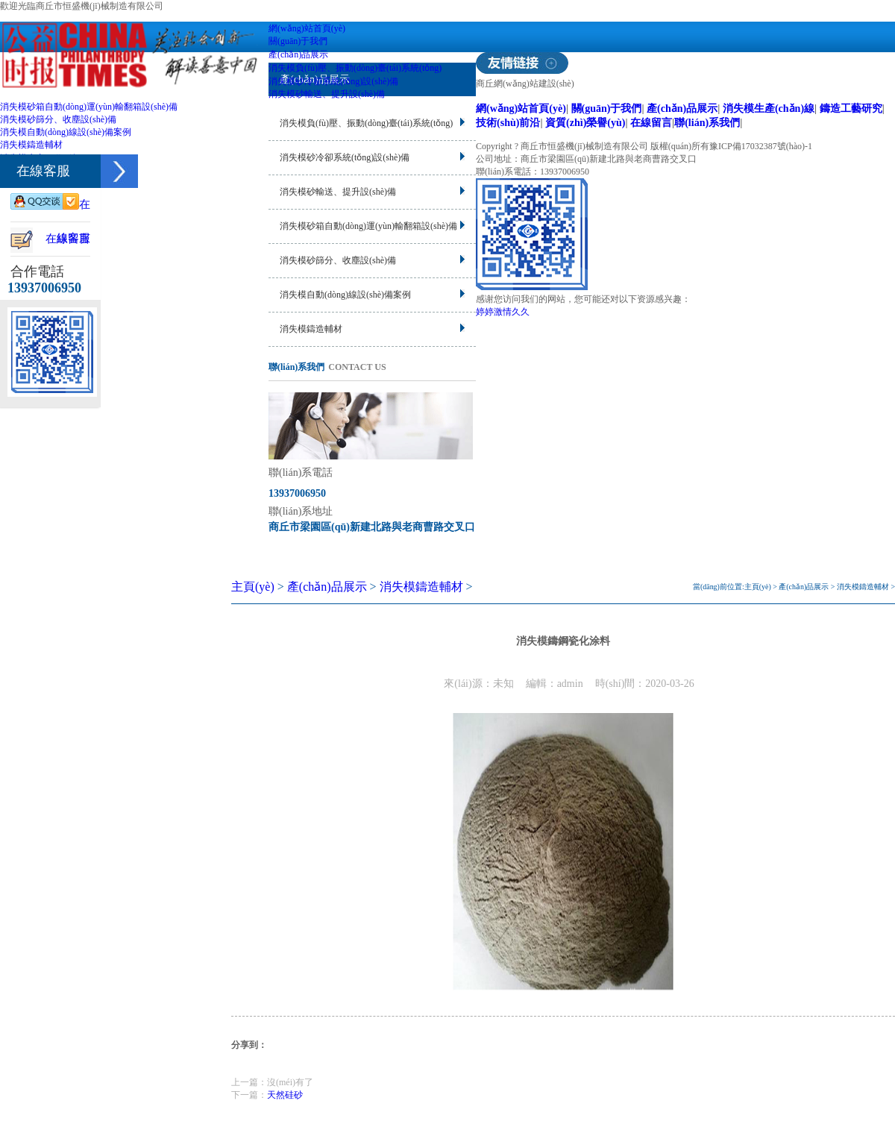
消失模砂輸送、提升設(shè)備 (326, 94)
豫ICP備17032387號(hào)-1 (760, 146)
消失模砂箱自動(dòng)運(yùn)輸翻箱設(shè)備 (89, 106)
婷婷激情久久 (503, 312)
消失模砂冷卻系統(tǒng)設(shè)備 (333, 81)
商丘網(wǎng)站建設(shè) (525, 83)
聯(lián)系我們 (707, 122)
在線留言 (651, 122)
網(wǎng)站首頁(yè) (306, 28)
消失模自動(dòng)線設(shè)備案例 (65, 132)
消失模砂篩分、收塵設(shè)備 (58, 119)
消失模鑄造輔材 (31, 144)
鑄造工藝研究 (851, 108)
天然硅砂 (285, 1095)
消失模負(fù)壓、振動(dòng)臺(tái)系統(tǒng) (355, 68)
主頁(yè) (252, 586)
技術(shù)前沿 (508, 122)
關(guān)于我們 (297, 41)
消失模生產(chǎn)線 (768, 108)
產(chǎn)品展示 (298, 54)
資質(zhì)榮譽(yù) (585, 122)
